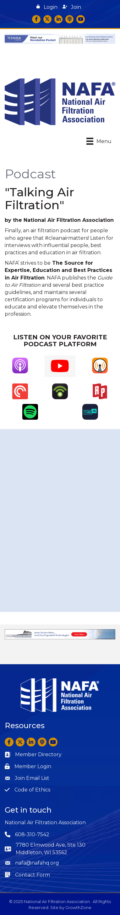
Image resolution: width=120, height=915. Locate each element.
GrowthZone (78, 907)
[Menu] (99, 141)
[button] (46, 7)
